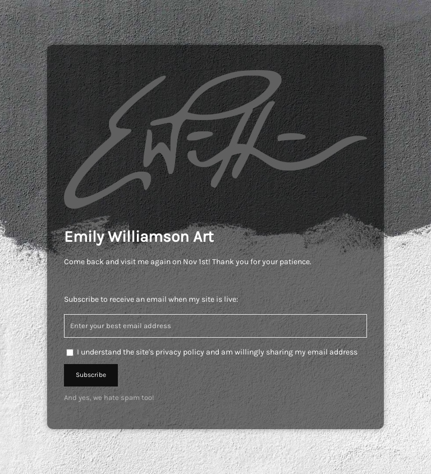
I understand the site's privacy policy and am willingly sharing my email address (217, 352)
